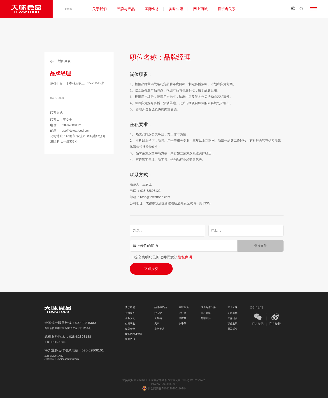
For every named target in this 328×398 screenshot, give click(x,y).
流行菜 (182, 313)
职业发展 (232, 323)
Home (68, 8)
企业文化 (130, 318)
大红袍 (158, 318)
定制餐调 (159, 328)
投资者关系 (227, 9)
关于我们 (99, 9)
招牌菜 (182, 318)
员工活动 (232, 328)
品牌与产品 (126, 9)
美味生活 (176, 9)
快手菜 (182, 323)
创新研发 (130, 323)
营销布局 (206, 318)
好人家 (158, 313)
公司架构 (232, 313)
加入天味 (232, 307)
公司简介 (130, 313)
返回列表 (64, 61)
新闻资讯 (130, 339)
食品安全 (130, 328)
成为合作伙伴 (208, 307)
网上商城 (200, 9)
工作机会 (232, 318)
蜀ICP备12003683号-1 (163, 384)
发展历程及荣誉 (133, 333)
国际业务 (152, 9)
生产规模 (206, 313)
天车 (156, 323)
